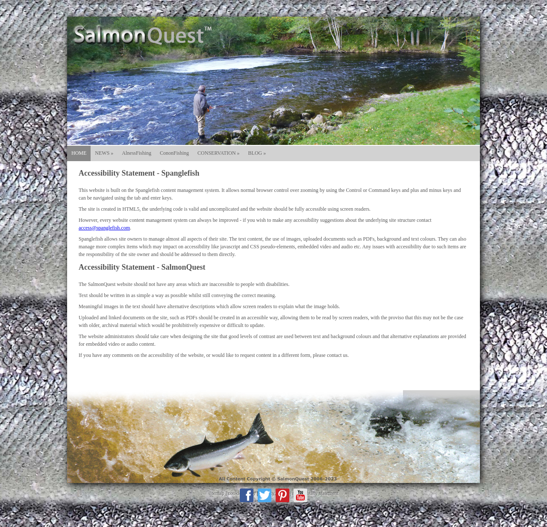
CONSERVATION (218, 153)
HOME (78, 153)
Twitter (264, 495)
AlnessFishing (136, 153)
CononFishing (174, 153)
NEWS (104, 153)
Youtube (300, 495)
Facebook (246, 495)
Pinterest (282, 495)
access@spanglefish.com (104, 228)
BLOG (257, 153)
